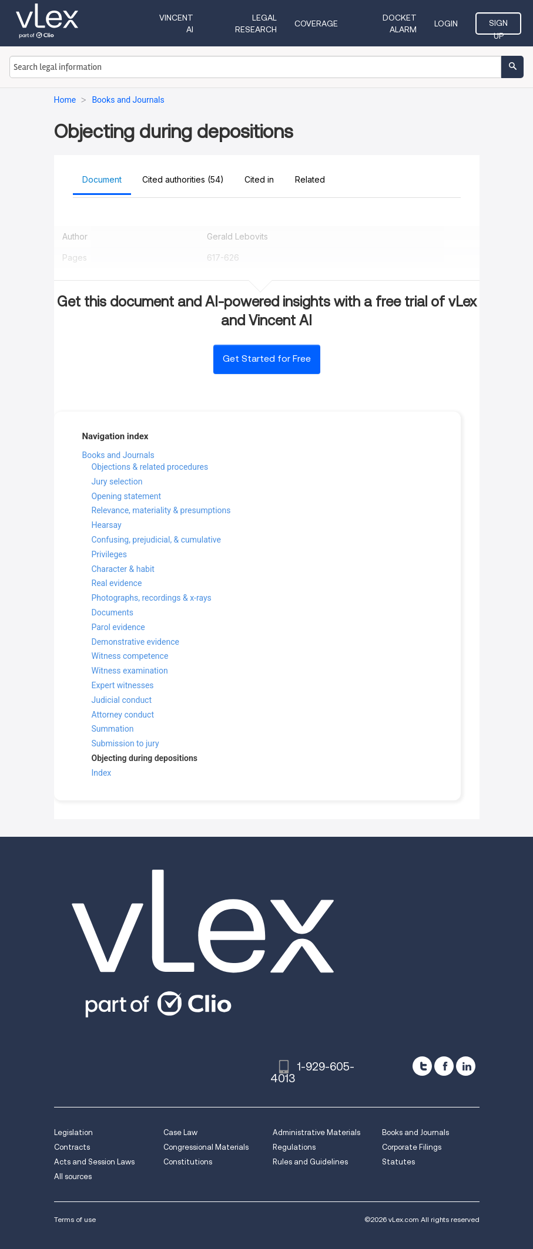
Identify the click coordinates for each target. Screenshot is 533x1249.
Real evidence (117, 583)
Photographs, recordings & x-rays (152, 597)
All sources (73, 1176)
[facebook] (444, 1066)
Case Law (180, 1132)
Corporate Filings (411, 1147)
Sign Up (498, 26)
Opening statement (127, 496)
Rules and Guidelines (310, 1161)
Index (102, 772)
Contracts (72, 1147)
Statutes (398, 1161)
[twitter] (422, 1066)
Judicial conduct (122, 700)
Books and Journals (118, 455)
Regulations (294, 1147)
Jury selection (117, 481)
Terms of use (75, 1219)
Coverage (316, 23)
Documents (112, 612)
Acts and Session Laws (94, 1161)
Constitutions (187, 1161)
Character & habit (123, 569)
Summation (113, 728)
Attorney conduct (123, 714)
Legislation (73, 1132)
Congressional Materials (206, 1147)
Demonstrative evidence (135, 642)
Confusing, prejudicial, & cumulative (156, 539)
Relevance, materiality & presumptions (161, 510)
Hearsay (107, 525)
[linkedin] (465, 1066)
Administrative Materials (316, 1132)
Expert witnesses (123, 685)
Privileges (110, 554)
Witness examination (130, 670)
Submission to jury (125, 743)
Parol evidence (118, 627)
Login (446, 23)
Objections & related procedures (150, 467)
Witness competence (130, 656)
